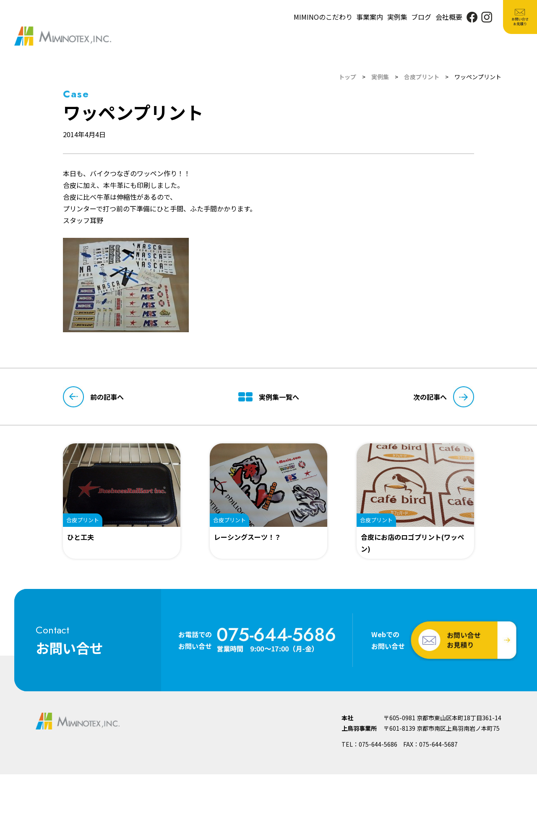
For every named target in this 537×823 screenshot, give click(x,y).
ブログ (421, 17)
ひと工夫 (80, 537)
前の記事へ (93, 396)
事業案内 (369, 17)
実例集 (397, 17)
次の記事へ (443, 396)
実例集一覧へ (268, 397)
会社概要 (448, 17)
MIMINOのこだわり (323, 17)
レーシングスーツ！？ (247, 537)
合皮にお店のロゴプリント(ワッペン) (412, 543)
